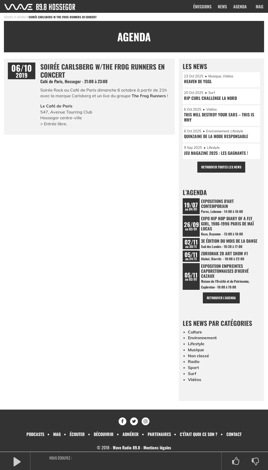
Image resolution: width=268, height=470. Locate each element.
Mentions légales (157, 447)
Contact (234, 434)
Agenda (240, 6)
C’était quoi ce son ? (198, 434)
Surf (192, 375)
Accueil (9, 17)
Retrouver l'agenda (221, 300)
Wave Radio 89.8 (126, 447)
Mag (259, 6)
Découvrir (104, 434)
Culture (195, 334)
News (222, 6)
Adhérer (130, 434)
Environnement (203, 340)
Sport (193, 370)
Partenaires (159, 434)
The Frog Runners (149, 95)
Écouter (77, 434)
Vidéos (195, 381)
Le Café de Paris (56, 106)
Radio (193, 364)
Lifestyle (196, 346)
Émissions (202, 6)
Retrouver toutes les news (221, 168)
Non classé (198, 358)
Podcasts (35, 434)
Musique (196, 352)
